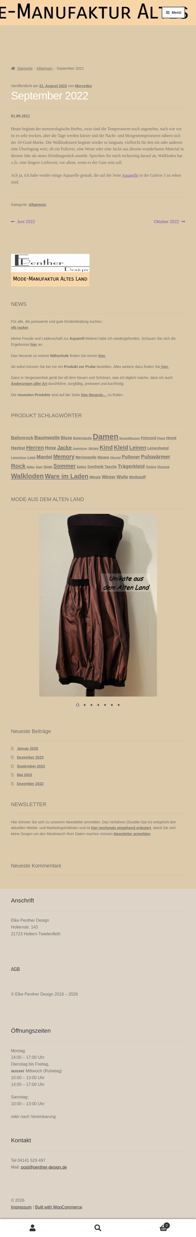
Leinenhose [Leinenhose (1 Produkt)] (18, 457)
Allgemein (45, 68)
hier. (102, 356)
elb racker (19, 327)
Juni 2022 (26, 221)
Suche (98, 1228)
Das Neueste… (94, 395)
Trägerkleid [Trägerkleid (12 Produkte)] (131, 466)
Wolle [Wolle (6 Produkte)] (122, 476)
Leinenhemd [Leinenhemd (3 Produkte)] (158, 448)
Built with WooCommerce (58, 1207)
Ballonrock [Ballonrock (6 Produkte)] (22, 437)
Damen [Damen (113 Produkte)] (106, 436)
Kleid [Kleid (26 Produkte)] (121, 447)
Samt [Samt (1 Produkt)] (39, 466)
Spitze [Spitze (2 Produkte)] (81, 467)
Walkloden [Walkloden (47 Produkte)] (27, 476)
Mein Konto (32, 1228)
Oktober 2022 (166, 221)
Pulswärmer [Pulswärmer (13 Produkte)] (155, 457)
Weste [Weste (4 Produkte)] (95, 477)
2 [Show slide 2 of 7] (84, 705)
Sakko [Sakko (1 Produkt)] (30, 466)
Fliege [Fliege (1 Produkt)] (161, 438)
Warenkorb (150, 1224)
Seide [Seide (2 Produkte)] (47, 467)
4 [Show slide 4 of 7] (98, 705)
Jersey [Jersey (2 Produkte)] (93, 448)
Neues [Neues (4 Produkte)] (103, 457)
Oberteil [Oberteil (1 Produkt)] (115, 457)
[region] (98, 613)
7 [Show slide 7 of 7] (118, 705)
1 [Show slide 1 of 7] (78, 705)
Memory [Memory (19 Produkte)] (64, 457)
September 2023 (31, 766)
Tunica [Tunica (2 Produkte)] (151, 467)
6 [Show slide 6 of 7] (112, 705)
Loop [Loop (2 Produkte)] (31, 457)
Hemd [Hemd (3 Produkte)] (171, 438)
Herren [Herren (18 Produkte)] (35, 447)
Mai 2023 (24, 775)
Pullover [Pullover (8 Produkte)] (131, 457)
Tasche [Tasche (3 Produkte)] (111, 467)
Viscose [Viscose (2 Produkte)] (163, 467)
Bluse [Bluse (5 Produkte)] (66, 438)
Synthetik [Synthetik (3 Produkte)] (95, 467)
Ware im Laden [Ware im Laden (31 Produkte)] (66, 476)
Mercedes (83, 86)
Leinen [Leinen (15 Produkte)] (137, 447)
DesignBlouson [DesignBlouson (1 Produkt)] (129, 438)
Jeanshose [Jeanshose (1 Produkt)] (80, 448)
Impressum (21, 1207)
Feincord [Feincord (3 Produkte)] (148, 438)
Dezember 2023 (30, 757)
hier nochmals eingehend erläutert (121, 828)
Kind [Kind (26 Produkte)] (106, 447)
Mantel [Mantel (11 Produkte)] (44, 457)
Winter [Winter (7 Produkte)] (109, 476)
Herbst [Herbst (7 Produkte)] (18, 447)
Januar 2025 (27, 748)
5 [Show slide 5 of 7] (105, 705)
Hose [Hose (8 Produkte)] (50, 447)
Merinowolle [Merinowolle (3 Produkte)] (86, 457)
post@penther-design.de (44, 1167)
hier (33, 344)
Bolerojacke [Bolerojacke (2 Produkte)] (82, 438)
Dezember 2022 (30, 784)
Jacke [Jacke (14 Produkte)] (64, 447)
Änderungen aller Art (29, 384)
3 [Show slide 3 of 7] (91, 705)
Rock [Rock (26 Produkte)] (18, 465)
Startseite (24, 68)
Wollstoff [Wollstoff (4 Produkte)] (137, 477)
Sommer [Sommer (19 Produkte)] (64, 466)
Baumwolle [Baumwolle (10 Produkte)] (47, 437)
